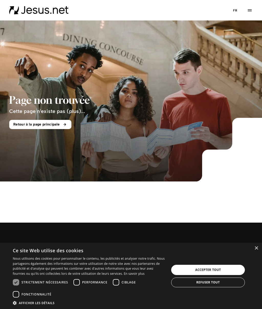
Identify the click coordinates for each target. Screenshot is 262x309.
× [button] (256, 248)
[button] (89, 302)
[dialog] (131, 276)
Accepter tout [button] (208, 270)
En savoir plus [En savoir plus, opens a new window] (134, 273)
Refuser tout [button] (208, 282)
